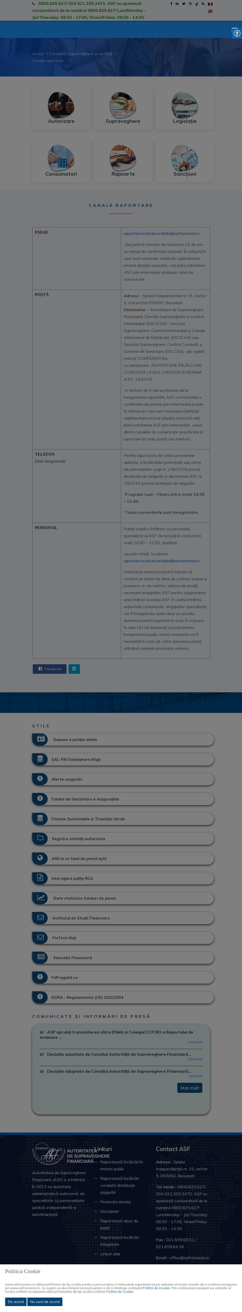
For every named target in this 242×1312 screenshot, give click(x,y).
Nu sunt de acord (45, 1301)
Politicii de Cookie (156, 1288)
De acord (16, 1301)
